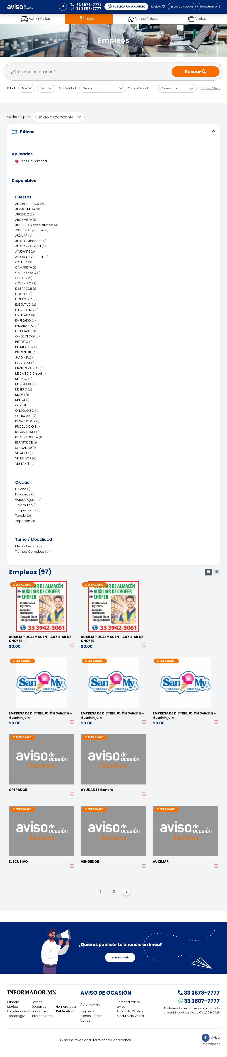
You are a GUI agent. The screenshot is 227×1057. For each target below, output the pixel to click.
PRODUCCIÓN (27, 426)
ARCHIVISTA (25, 219)
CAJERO (23, 262)
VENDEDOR (25, 458)
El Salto (22, 489)
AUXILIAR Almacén (30, 241)
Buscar (195, 72)
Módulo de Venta (130, 1016)
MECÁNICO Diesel (30, 373)
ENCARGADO (27, 326)
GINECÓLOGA (27, 336)
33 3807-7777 (199, 1001)
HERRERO (23, 341)
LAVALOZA (24, 363)
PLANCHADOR (27, 421)
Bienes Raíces (91, 1016)
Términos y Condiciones (112, 1040)
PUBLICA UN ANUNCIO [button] (126, 6)
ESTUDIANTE (25, 331)
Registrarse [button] (208, 6)
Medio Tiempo (28, 546)
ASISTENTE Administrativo (36, 225)
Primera (13, 1002)
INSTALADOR (26, 347)
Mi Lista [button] (158, 6)
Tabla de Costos (130, 1011)
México (12, 1006)
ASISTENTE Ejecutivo (31, 230)
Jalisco (37, 1002)
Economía (40, 1011)
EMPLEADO (25, 320)
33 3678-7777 (199, 992)
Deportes (39, 1006)
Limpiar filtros (210, 88)
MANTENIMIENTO (29, 368)
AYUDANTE (25, 251)
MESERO (23, 389)
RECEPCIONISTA (28, 437)
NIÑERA (22, 400)
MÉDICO (23, 379)
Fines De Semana (31, 161)
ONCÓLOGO (26, 410)
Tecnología (16, 1016)
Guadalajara (28, 499)
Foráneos (24, 494)
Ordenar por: (18, 116)
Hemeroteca (66, 1006)
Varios (85, 1020)
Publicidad (65, 1011)
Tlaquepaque (27, 510)
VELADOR (24, 453)
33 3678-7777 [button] (86, 5)
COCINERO (25, 283)
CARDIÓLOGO (27, 272)
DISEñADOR (25, 288)
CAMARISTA (25, 267)
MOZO (22, 394)
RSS (58, 1002)
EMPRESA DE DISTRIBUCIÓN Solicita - (40, 713)
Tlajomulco (26, 505)
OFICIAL (22, 405)
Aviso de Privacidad (75, 1040)
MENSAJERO (26, 384)
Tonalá (23, 515)
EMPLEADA (25, 315)
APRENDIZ (24, 214)
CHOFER (23, 278)
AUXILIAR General (30, 246)
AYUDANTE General (31, 257)
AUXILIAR (23, 235)
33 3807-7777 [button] (86, 8)
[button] (63, 7)
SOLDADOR (25, 448)
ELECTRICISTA (26, 310)
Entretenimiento (19, 1011)
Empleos (87, 1011)
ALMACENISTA (27, 209)
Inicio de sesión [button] (181, 6)
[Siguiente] (126, 891)
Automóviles (90, 1004)
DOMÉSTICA (26, 299)
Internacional (42, 1016)
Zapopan (25, 521)
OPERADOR (25, 416)
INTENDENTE (26, 352)
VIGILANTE (24, 463)
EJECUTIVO (25, 304)
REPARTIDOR (26, 442)
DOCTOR (23, 294)
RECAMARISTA (27, 432)
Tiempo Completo (32, 551)
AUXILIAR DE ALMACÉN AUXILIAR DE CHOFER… (40, 638)
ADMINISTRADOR (29, 204)
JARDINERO (25, 357)
